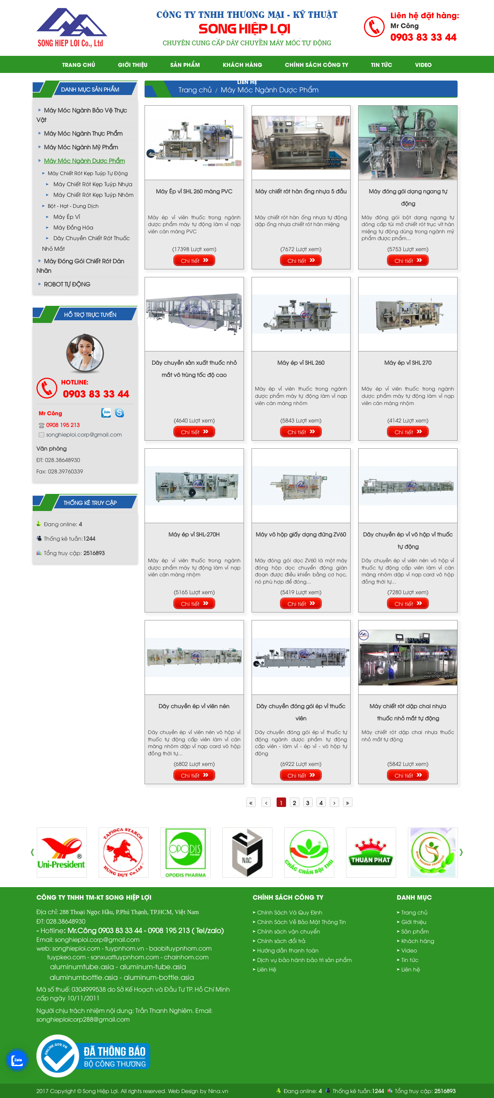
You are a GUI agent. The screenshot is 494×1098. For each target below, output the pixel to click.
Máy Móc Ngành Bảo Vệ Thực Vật (81, 114)
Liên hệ (247, 81)
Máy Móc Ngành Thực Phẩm (83, 133)
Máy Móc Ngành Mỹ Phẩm (81, 146)
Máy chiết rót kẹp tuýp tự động (88, 172)
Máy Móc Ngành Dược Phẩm (84, 160)
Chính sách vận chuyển (288, 931)
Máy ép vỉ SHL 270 (407, 362)
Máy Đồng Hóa (73, 227)
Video (423, 64)
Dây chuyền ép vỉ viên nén (194, 705)
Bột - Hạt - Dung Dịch (73, 205)
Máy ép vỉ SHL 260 (300, 362)
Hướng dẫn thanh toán (288, 950)
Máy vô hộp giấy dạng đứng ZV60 (301, 534)
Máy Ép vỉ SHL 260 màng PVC (194, 191)
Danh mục (414, 896)
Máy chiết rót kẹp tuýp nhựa (92, 183)
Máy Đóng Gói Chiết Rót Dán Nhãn (80, 265)
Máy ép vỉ (66, 216)
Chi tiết (190, 260)
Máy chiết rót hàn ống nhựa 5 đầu (301, 191)
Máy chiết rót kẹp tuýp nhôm (93, 194)
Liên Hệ (266, 969)
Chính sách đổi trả (281, 940)
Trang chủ (78, 64)
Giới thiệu (133, 64)
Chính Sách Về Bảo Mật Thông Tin (301, 921)
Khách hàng (242, 64)
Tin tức (381, 64)
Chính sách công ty (316, 64)
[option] (62, 852)
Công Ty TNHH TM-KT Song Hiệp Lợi (93, 896)
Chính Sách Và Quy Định (290, 912)
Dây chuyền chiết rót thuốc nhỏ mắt (86, 243)
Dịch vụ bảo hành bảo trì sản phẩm (304, 959)
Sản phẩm (185, 64)
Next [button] (463, 852)
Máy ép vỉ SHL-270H (194, 534)
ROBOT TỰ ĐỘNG (67, 284)
